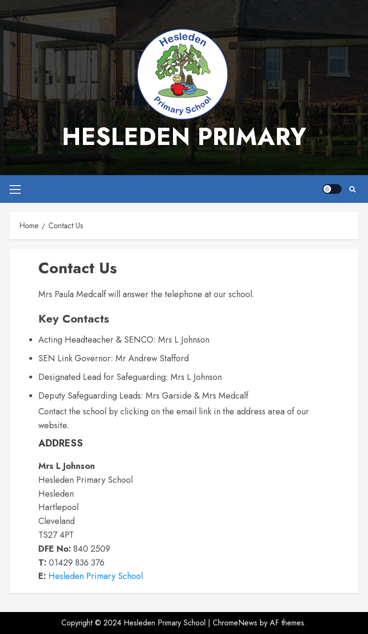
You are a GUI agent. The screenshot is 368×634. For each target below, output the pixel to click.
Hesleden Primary (184, 136)
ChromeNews (235, 622)
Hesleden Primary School (95, 576)
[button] (15, 189)
